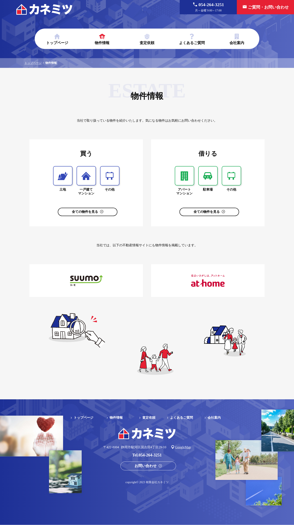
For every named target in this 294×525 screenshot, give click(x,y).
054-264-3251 (208, 7)
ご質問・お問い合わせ (268, 7)
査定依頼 (147, 43)
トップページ (57, 43)
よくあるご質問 (192, 43)
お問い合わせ (146, 466)
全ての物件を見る (85, 211)
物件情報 (102, 43)
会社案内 (236, 43)
